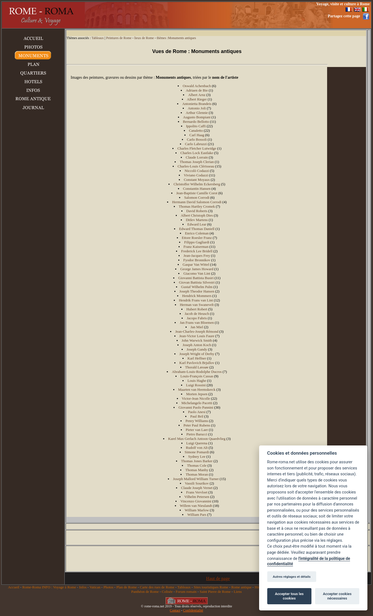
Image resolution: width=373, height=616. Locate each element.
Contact (175, 610)
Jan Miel (197, 327)
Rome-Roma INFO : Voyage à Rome (49, 587)
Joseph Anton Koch (196, 345)
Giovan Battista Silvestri (197, 282)
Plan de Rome (126, 587)
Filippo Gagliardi (196, 242)
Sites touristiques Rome (211, 587)
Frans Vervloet (196, 492)
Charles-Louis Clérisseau (196, 166)
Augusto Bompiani (197, 117)
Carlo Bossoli (197, 139)
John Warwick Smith (197, 340)
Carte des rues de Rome (157, 587)
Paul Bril (196, 416)
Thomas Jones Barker (197, 461)
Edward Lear (197, 224)
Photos (108, 587)
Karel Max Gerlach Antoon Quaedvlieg (197, 439)
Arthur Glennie (197, 113)
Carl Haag (196, 135)
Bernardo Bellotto (196, 121)
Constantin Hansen (197, 188)
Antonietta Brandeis (196, 104)
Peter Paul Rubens (197, 425)
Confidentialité (193, 610)
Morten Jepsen (196, 394)
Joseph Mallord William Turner (196, 479)
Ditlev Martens (197, 220)
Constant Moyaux (197, 180)
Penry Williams (197, 421)
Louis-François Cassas (196, 376)
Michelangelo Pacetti (196, 403)
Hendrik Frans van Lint (196, 300)
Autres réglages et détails (292, 577)
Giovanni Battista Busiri (196, 278)
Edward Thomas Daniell (197, 229)
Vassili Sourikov (197, 483)
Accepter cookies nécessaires (337, 596)
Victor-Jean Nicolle (196, 398)
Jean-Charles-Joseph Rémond (196, 331)
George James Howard (196, 269)
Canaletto (196, 130)
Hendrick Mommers (197, 296)
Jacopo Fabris (197, 318)
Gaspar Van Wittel (196, 264)
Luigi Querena (196, 443)
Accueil (13, 587)
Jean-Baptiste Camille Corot (196, 193)
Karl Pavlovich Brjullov (196, 363)
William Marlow (197, 510)
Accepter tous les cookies (289, 596)
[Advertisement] (207, 15)
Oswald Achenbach (197, 86)
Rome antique (241, 587)
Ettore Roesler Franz (197, 238)
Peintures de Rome (119, 38)
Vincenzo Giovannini (196, 501)
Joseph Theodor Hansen (196, 291)
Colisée (167, 591)
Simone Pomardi (197, 452)
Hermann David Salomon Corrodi (197, 202)
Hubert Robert (196, 309)
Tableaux (98, 38)
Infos (83, 587)
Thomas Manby (196, 470)
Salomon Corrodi (196, 197)
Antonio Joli (197, 108)
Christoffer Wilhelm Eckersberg (196, 184)
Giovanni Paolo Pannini (196, 407)
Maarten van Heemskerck (197, 389)
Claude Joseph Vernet (196, 488)
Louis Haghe (196, 380)
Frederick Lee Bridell (196, 251)
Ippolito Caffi (196, 126)
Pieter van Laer (197, 430)
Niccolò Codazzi (197, 171)
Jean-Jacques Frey (197, 255)
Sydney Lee (196, 456)
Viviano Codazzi (196, 175)
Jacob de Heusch (197, 313)
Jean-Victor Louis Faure (197, 336)
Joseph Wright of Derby (196, 354)
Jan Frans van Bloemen (197, 322)
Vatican (95, 587)
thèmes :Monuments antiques (176, 38)
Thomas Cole (197, 465)
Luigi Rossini (196, 385)
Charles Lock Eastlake (196, 153)
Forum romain (186, 591)
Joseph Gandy (197, 349)
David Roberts (196, 211)
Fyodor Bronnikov (196, 260)
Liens (238, 591)
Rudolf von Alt (197, 447)
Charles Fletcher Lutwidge (196, 148)
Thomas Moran (197, 474)
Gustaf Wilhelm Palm (197, 287)
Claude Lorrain (197, 157)
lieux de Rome (144, 38)
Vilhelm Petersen (196, 497)
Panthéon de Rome (145, 591)
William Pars (196, 514)
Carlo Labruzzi (196, 144)
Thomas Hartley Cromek (197, 206)
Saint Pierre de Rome (215, 591)
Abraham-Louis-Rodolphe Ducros (197, 372)
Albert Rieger (197, 99)
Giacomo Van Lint (196, 273)
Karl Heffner (196, 358)
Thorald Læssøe (196, 367)
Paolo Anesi (196, 412)
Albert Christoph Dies (197, 215)
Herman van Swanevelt (197, 305)
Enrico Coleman (197, 233)
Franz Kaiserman (196, 247)
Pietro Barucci (196, 434)
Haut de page (218, 578)
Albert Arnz (196, 95)
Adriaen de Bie (197, 90)
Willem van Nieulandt (196, 506)
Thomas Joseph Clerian (197, 162)
